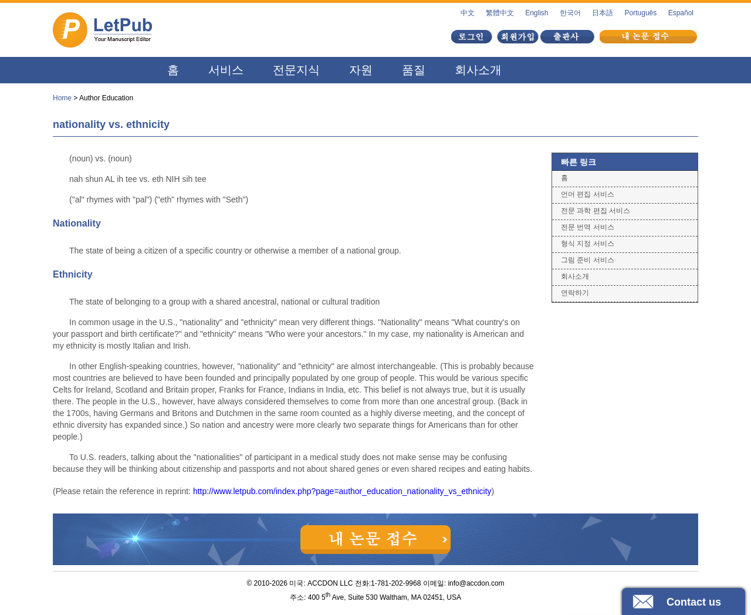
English (536, 13)
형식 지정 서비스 (587, 243)
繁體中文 (500, 13)
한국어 (570, 13)
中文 (468, 13)
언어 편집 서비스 (587, 194)
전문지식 (296, 69)
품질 (413, 69)
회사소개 (478, 69)
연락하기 (575, 293)
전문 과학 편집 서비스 (595, 211)
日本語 (602, 13)
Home (62, 98)
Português (641, 13)
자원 (361, 69)
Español (681, 13)
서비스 (225, 69)
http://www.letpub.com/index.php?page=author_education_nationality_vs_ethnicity (342, 491)
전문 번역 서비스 (587, 227)
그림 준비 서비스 (587, 260)
